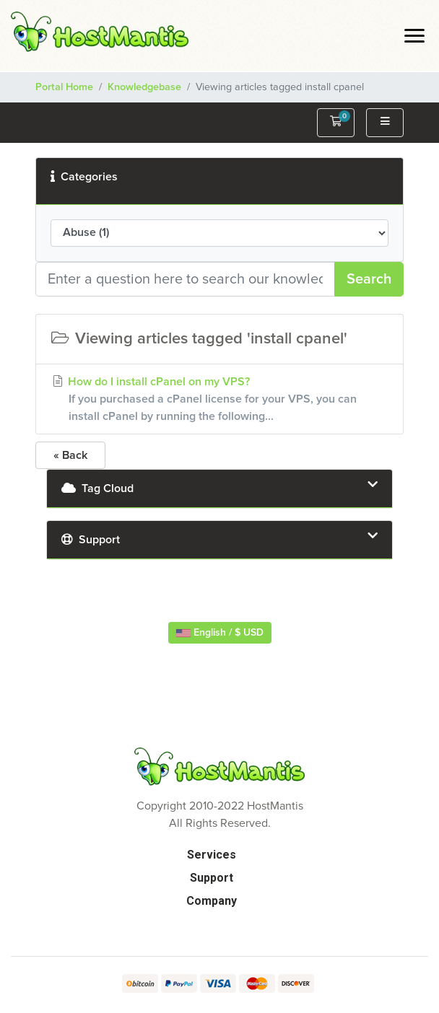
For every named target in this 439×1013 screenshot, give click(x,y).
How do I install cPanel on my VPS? (219, 400)
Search (369, 279)
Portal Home (64, 87)
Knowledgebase (144, 87)
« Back (70, 455)
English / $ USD (220, 633)
